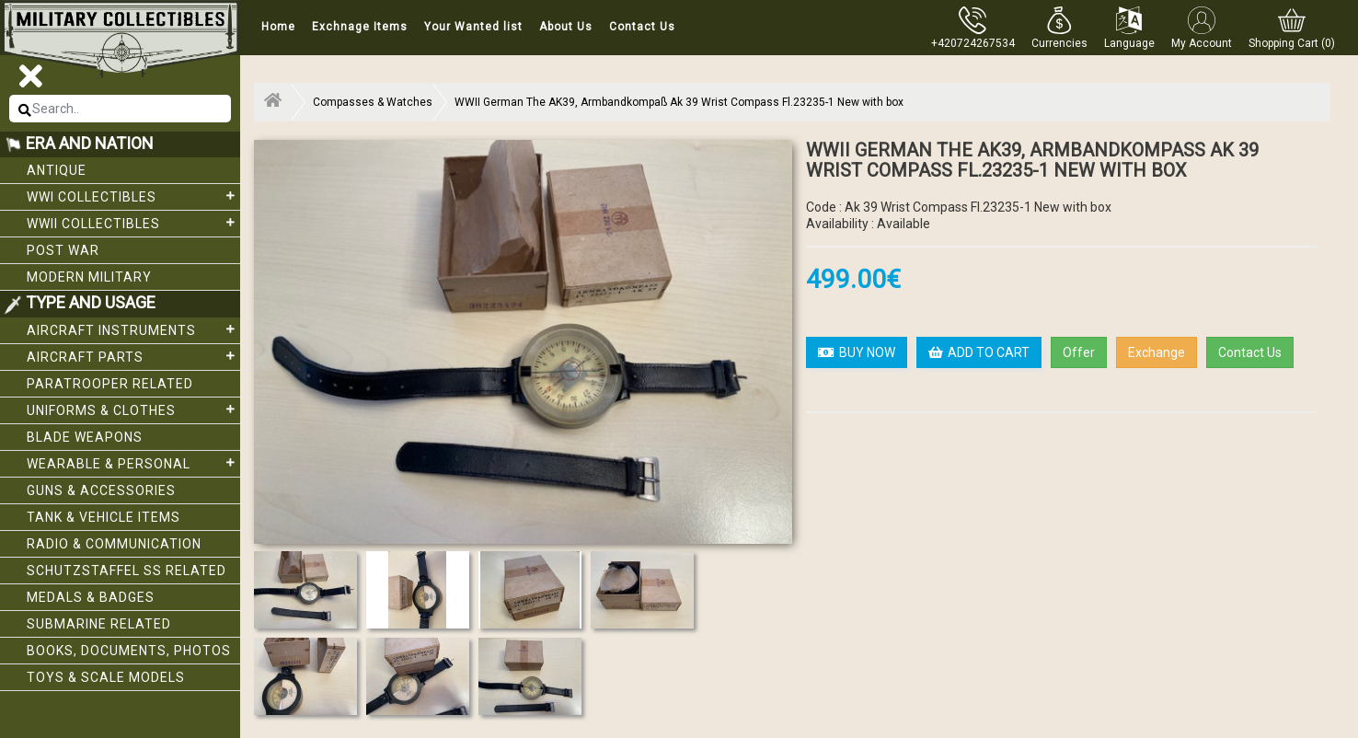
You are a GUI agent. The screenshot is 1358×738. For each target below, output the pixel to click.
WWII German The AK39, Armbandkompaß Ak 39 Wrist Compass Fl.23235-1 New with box (679, 102)
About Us (566, 26)
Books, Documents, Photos (129, 650)
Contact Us (642, 26)
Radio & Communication (114, 543)
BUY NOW (856, 352)
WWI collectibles (133, 196)
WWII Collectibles (133, 222)
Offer (1079, 352)
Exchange (1156, 352)
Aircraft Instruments (133, 329)
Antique (56, 170)
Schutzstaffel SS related (126, 570)
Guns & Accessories (101, 490)
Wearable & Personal (133, 463)
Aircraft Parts (133, 356)
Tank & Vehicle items (103, 517)
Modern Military (89, 277)
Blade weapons (85, 437)
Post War (63, 250)
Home (278, 26)
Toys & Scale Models (106, 677)
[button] (1059, 27)
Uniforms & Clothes (133, 409)
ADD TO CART (979, 352)
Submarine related (99, 624)
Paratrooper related (110, 383)
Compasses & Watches (372, 102)
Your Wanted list (473, 26)
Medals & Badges (91, 597)
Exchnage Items (360, 26)
